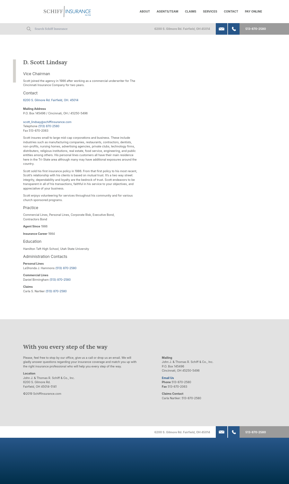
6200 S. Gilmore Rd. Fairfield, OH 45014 (182, 29)
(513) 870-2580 (48, 126)
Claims (190, 11)
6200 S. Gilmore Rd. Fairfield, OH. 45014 (50, 100)
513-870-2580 (255, 29)
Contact (231, 11)
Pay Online (253, 11)
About (145, 11)
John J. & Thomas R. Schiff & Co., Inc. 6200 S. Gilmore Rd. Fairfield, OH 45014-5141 (48, 382)
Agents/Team (167, 11)
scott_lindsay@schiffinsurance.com (47, 122)
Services (210, 11)
